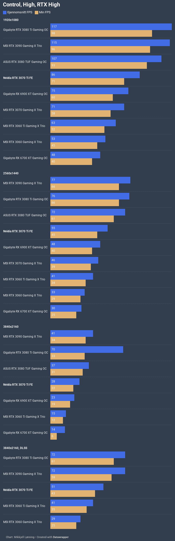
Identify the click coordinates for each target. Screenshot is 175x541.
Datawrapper (61, 537)
